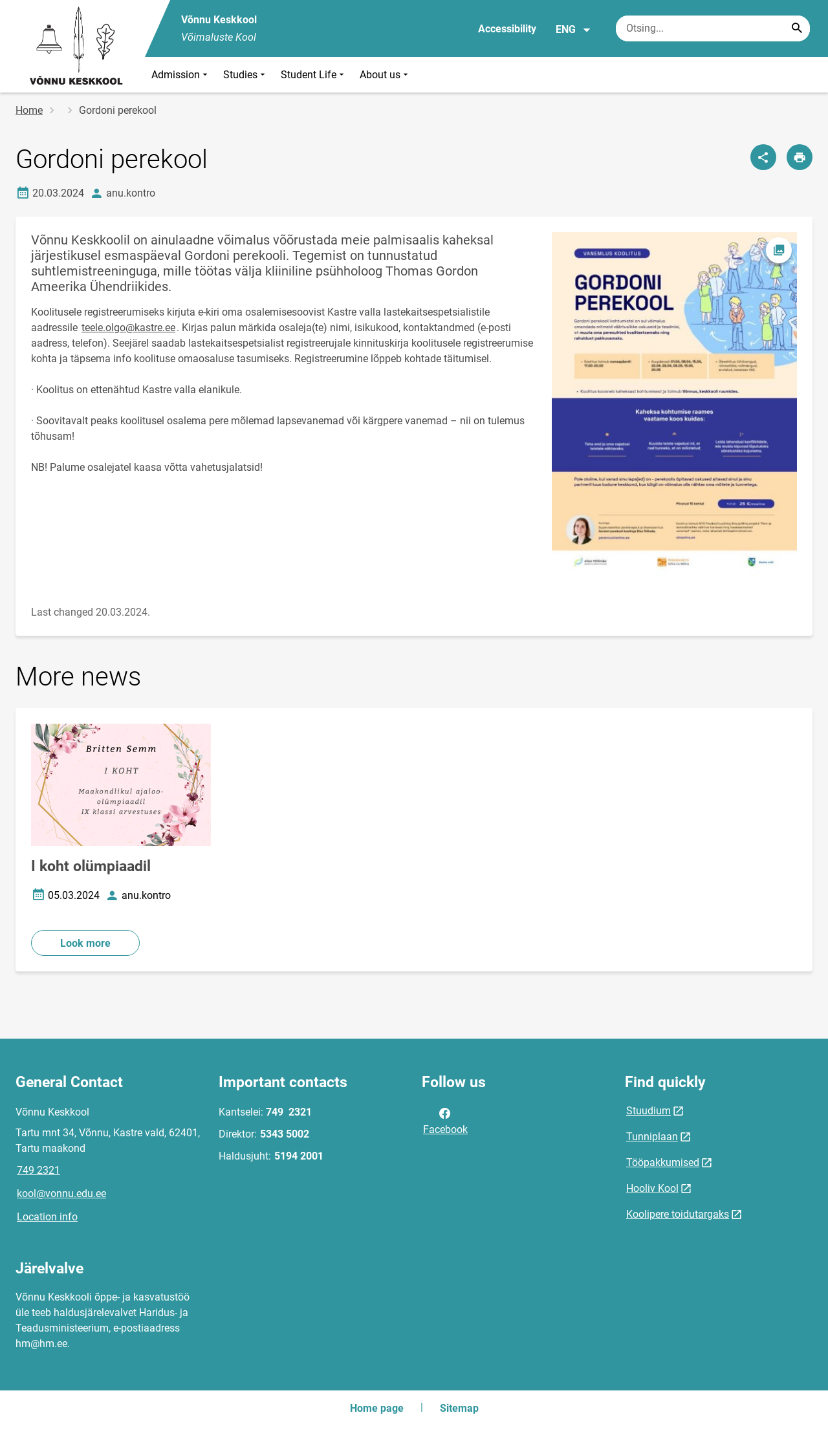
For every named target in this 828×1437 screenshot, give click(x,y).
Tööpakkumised (662, 1162)
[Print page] (799, 157)
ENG (573, 30)
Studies (245, 75)
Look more (85, 943)
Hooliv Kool (652, 1188)
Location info (47, 1217)
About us (385, 75)
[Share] (763, 157)
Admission (180, 75)
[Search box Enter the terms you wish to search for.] (713, 28)
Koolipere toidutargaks (677, 1214)
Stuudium (648, 1111)
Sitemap (459, 1408)
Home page (377, 1408)
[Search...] (797, 28)
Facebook (445, 1120)
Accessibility (507, 29)
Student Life (314, 75)
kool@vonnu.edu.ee (61, 1193)
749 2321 (38, 1170)
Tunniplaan (652, 1136)
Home (29, 110)
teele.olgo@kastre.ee (128, 327)
